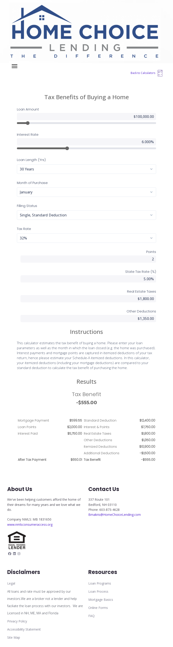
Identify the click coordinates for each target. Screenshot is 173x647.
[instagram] (19, 553)
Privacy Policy (17, 621)
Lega (10, 583)
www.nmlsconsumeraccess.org (29, 524)
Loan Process (98, 591)
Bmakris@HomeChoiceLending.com (114, 514)
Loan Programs (99, 583)
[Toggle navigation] (14, 66)
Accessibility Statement (24, 629)
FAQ (91, 616)
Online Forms (98, 608)
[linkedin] (14, 553)
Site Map (13, 637)
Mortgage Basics (100, 599)
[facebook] (9, 553)
